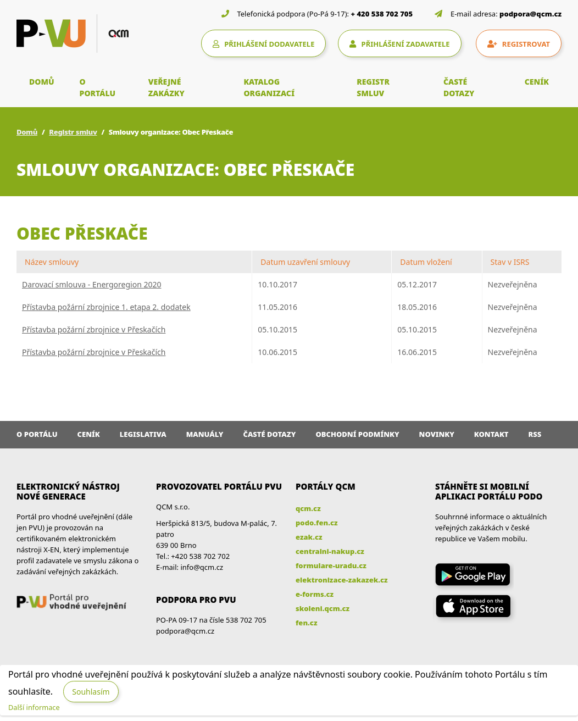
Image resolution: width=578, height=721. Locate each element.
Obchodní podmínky (357, 434)
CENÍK (537, 81)
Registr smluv (73, 132)
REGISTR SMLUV (373, 87)
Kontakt (491, 434)
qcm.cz (308, 508)
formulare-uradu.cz (331, 565)
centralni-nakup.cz (330, 551)
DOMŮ (41, 81)
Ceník (88, 434)
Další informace (34, 707)
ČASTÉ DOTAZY (458, 87)
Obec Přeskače (82, 233)
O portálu (37, 434)
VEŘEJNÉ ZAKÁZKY (166, 87)
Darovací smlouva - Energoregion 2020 (91, 284)
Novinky (436, 434)
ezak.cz (309, 537)
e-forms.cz (315, 594)
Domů (26, 132)
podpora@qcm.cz (530, 14)
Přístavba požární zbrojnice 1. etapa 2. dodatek (106, 307)
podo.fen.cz (317, 523)
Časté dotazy (269, 434)
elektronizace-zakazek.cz (342, 580)
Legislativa (143, 434)
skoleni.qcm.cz (322, 608)
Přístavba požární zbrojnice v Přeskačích (93, 329)
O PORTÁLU (98, 87)
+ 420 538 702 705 (382, 14)
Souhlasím (90, 691)
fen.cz (306, 623)
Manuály (205, 434)
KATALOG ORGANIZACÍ (268, 87)
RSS (535, 434)
